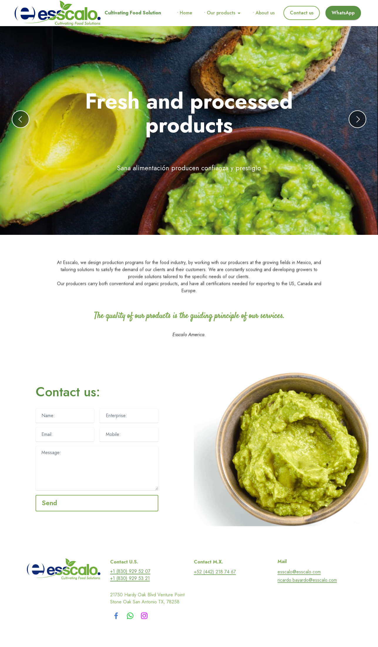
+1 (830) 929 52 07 (130, 586)
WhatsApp (343, 12)
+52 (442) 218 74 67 (215, 587)
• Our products (219, 12)
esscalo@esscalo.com (299, 587)
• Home (184, 12)
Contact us (302, 12)
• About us (264, 12)
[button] (20, 119)
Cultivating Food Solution (133, 13)
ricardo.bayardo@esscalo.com (307, 595)
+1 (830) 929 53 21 (130, 593)
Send (49, 503)
